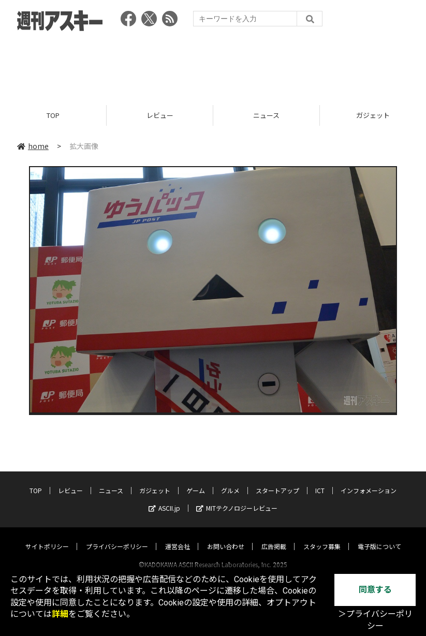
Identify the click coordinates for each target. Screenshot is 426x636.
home (33, 146)
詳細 (60, 614)
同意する (375, 590)
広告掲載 (273, 536)
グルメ (230, 480)
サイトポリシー (47, 536)
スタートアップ (277, 480)
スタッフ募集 (322, 536)
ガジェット (154, 480)
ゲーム (195, 480)
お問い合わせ (225, 536)
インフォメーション (368, 480)
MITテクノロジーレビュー (236, 498)
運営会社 (177, 536)
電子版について (379, 536)
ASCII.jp (164, 498)
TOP (53, 115)
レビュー (159, 115)
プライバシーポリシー (117, 536)
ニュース (266, 115)
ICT (320, 480)
